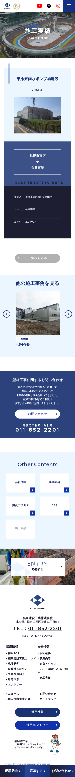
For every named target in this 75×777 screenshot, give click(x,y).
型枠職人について (19, 668)
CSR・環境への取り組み (53, 670)
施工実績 (45, 677)
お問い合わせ (48, 693)
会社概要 (45, 653)
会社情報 (44, 646)
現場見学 (13, 663)
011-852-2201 (37, 430)
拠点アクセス (48, 663)
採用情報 (12, 646)
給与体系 (13, 679)
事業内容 (45, 658)
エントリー (15, 684)
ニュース (13, 693)
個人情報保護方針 (19, 698)
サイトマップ (48, 698)
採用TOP (14, 653)
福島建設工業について (22, 658)
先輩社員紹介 (16, 674)
